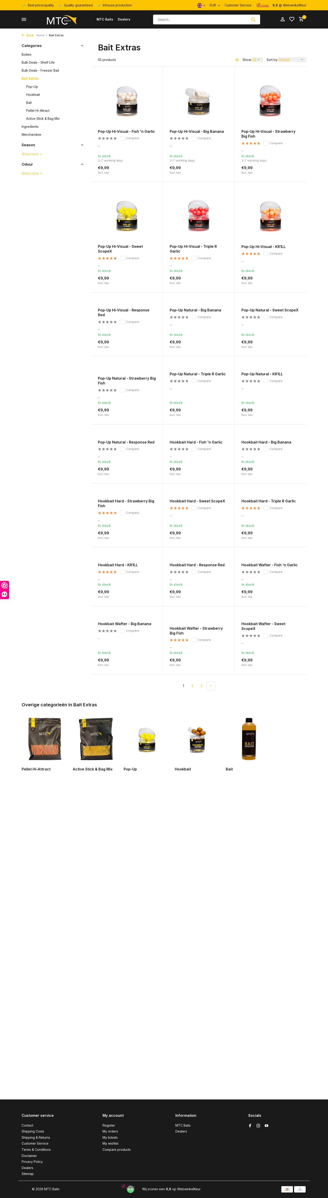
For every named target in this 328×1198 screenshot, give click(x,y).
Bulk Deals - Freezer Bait (40, 70)
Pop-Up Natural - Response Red (126, 442)
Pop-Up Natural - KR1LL (262, 374)
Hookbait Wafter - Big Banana (124, 623)
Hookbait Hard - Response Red (197, 565)
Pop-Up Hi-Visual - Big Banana (197, 131)
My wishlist (110, 1143)
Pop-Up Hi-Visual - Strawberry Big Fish (268, 133)
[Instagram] (258, 1125)
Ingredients (30, 126)
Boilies (26, 54)
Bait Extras (30, 78)
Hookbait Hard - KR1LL (118, 565)
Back (28, 35)
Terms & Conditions (36, 1149)
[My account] (282, 19)
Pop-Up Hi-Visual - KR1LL (263, 246)
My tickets (110, 1137)
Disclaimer (29, 1156)
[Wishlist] (291, 19)
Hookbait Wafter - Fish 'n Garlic (269, 565)
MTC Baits (105, 19)
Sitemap (28, 1174)
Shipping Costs (33, 1131)
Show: (247, 60)
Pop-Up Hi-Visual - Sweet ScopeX (120, 248)
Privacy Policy (32, 1162)
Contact (27, 1125)
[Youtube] (266, 1125)
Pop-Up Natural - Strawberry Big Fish (127, 380)
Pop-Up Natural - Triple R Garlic (198, 374)
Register (108, 1125)
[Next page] (210, 685)
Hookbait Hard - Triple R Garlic (268, 501)
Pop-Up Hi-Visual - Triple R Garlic (193, 248)
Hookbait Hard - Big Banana (266, 442)
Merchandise (31, 134)
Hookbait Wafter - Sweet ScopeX (263, 626)
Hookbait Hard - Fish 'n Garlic (196, 442)
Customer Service (238, 5)
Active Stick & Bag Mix (43, 118)
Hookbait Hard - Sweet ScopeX (197, 501)
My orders (110, 1131)
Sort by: (272, 60)
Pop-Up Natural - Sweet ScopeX (270, 310)
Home (42, 35)
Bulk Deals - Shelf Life (38, 62)
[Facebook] (250, 1125)
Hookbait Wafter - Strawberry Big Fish (196, 630)
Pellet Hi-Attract (37, 110)
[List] (237, 60)
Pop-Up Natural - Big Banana (195, 310)
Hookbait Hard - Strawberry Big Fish (126, 503)
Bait (29, 102)
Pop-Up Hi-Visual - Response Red (123, 312)
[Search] (206, 19)
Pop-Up (32, 87)
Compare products (116, 1149)
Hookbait (33, 95)
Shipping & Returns (36, 1137)
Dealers (124, 19)
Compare (129, 138)
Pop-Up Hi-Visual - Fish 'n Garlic (126, 131)
